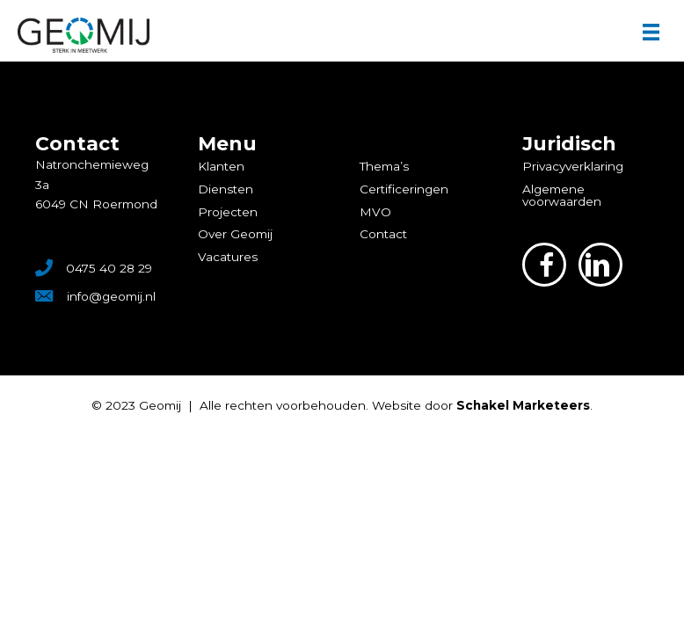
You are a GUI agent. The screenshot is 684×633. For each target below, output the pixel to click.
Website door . (482, 405)
